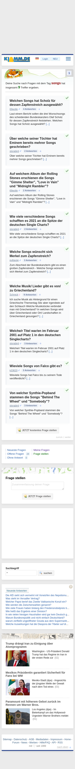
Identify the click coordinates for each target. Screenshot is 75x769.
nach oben (62, 747)
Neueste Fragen (16, 450)
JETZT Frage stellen (37, 496)
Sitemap (7, 739)
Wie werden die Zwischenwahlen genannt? (28, 605)
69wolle (14, 109)
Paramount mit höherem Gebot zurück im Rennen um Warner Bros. (33, 703)
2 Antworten (30, 151)
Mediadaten (42, 739)
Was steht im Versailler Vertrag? (23, 598)
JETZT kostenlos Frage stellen (37, 430)
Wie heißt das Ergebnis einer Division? (26, 611)
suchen (45, 573)
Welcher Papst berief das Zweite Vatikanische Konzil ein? (36, 601)
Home (67, 739)
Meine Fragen (41, 450)
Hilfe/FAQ (45, 742)
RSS (60, 742)
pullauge (14, 260)
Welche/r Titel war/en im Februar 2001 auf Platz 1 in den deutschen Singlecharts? (35, 335)
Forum (15, 742)
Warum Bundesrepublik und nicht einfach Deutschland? (35, 617)
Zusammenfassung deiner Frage (37, 486)
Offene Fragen (15, 453)
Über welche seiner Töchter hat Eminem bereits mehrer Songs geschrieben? (33, 143)
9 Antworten (30, 294)
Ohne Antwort (15, 457)
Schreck (14, 294)
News (24, 742)
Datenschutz (20, 739)
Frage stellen (40, 453)
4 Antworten (29, 109)
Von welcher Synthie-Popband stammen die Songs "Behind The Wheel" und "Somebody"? (35, 397)
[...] (47, 123)
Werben (33, 742)
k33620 (13, 370)
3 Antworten (30, 260)
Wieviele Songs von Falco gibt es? (36, 366)
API (54, 742)
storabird (14, 151)
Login (45, 59)
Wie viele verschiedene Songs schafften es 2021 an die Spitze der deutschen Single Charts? (36, 221)
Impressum (56, 739)
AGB (31, 739)
